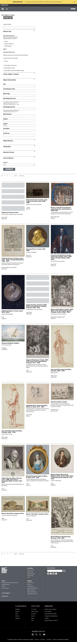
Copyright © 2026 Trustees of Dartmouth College (20, 639)
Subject (5, 123)
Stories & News (31, 590)
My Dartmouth (20, 606)
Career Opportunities (32, 593)
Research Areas (8, 152)
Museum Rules (31, 573)
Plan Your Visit (30, 570)
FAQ (28, 577)
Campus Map (34, 611)
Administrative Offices (50, 613)
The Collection (30, 586)
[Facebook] (33, 634)
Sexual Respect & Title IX (51, 620)
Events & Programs (32, 592)
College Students (6, 584)
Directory (33, 613)
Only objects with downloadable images (14, 70)
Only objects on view (10, 68)
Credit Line (6, 133)
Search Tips (7, 31)
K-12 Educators (5, 588)
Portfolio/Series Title (9, 89)
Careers (47, 618)
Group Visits (30, 572)
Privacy (37, 639)
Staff (16, 613)
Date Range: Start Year (9, 98)
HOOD (73, 9)
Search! (9, 169)
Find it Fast (35, 606)
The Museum (30, 582)
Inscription (6, 128)
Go (64, 571)
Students (17, 609)
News (32, 618)
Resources (49, 606)
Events (33, 616)
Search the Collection (32, 588)
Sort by (5, 162)
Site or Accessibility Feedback (61, 639)
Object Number (7, 114)
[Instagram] (36, 634)
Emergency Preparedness (51, 616)
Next (15, 176)
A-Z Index (33, 609)
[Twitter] (40, 634)
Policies (43, 639)
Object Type (6, 93)
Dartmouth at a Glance (50, 609)
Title (4, 84)
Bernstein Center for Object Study (10, 582)
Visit (32, 620)
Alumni (17, 616)
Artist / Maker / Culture (11, 74)
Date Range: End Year (9, 107)
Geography (7, 146)
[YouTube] (44, 634)
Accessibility (30, 575)
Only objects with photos (11, 65)
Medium (5, 119)
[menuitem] (21, 612)
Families (17, 618)
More (4, 49)
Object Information (9, 80)
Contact (49, 639)
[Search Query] (54, 571)
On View (29, 584)
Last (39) (21, 176)
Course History (8, 158)
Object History (8, 141)
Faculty (3, 586)
